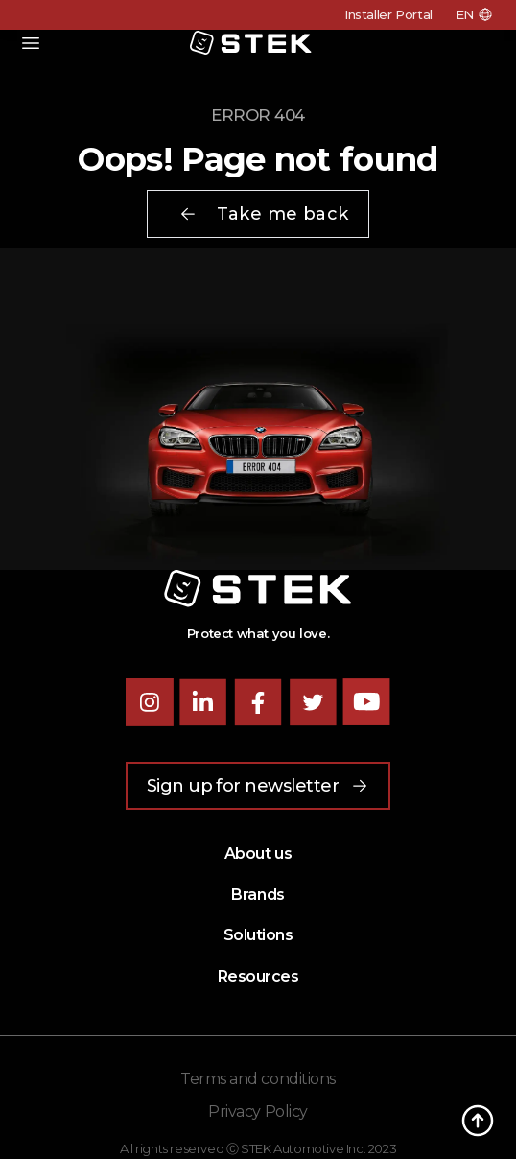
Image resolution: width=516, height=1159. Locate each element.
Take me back (263, 214)
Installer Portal (388, 14)
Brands (257, 895)
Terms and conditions (257, 1079)
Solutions (258, 935)
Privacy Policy (257, 1111)
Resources (258, 976)
